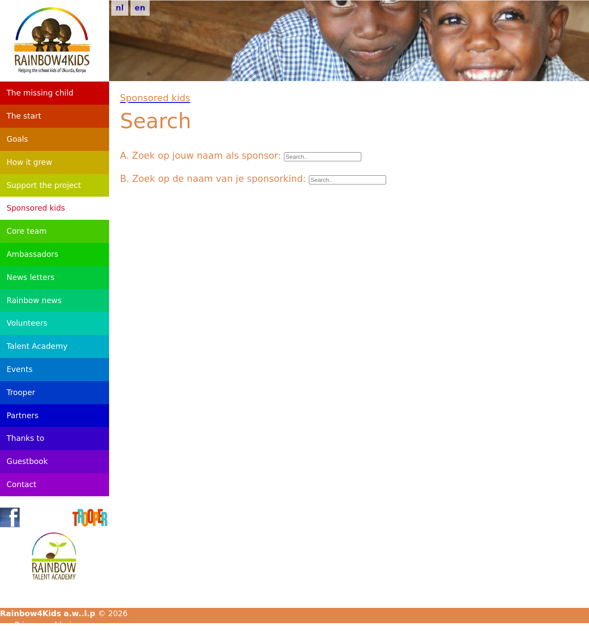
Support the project (44, 185)
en (140, 7)
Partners (22, 415)
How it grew (29, 162)
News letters (31, 277)
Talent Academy (37, 346)
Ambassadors (32, 254)
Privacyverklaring (48, 625)
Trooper (21, 392)
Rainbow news (34, 300)
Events (20, 369)
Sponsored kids (36, 208)
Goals (17, 139)
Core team (27, 231)
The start (24, 116)
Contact (21, 484)
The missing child (40, 93)
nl (120, 7)
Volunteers (27, 323)
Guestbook (27, 461)
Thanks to (25, 438)
